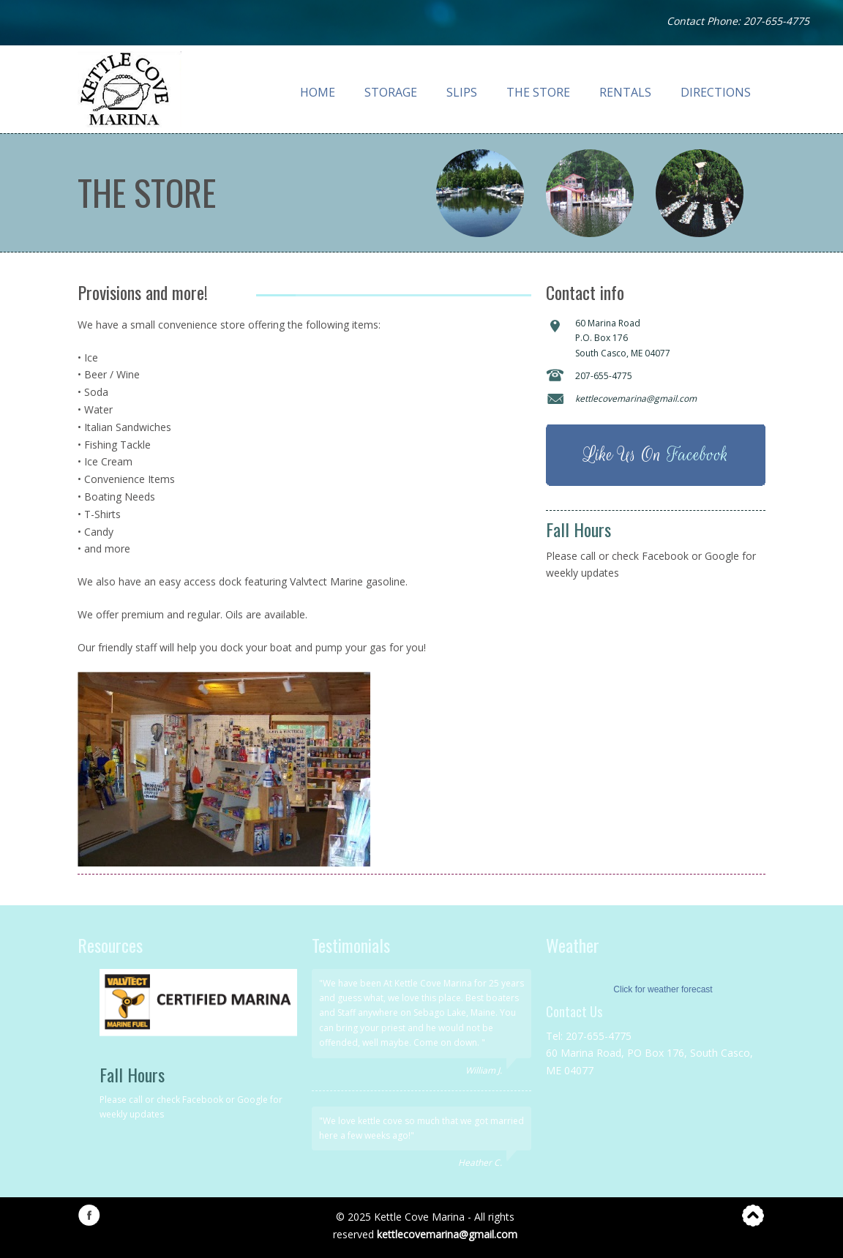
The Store (538, 92)
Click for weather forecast (662, 989)
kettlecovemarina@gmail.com (447, 1234)
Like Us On (655, 455)
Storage (390, 92)
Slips (461, 92)
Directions (716, 92)
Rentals (625, 92)
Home (317, 92)
